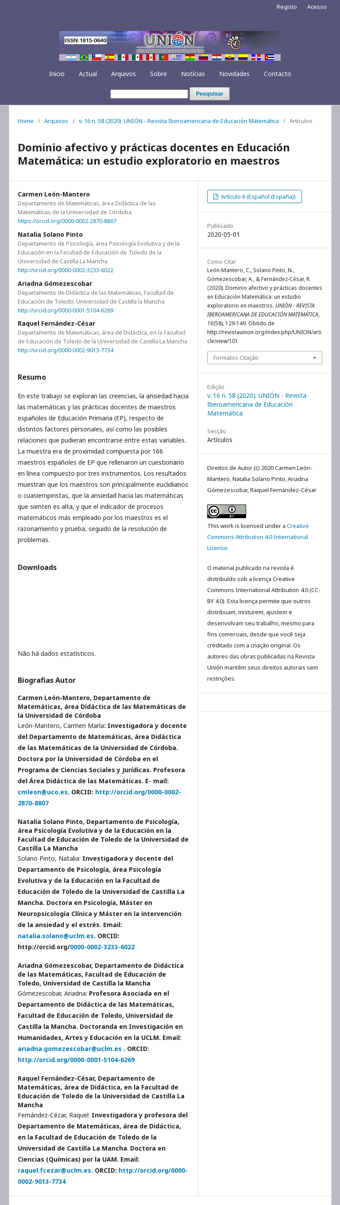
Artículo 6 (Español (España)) (258, 196)
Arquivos (123, 73)
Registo (287, 7)
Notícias (193, 73)
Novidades (234, 73)
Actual (88, 73)
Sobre (158, 73)
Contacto (277, 73)
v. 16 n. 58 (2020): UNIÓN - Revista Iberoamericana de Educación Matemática (179, 121)
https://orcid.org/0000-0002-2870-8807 (67, 221)
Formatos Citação (236, 358)
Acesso (317, 7)
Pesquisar (209, 93)
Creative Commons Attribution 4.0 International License (258, 537)
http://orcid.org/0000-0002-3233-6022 (65, 270)
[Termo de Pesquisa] (149, 94)
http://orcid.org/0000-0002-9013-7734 (65, 350)
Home (26, 121)
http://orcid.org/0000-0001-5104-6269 (65, 310)
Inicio (57, 73)
